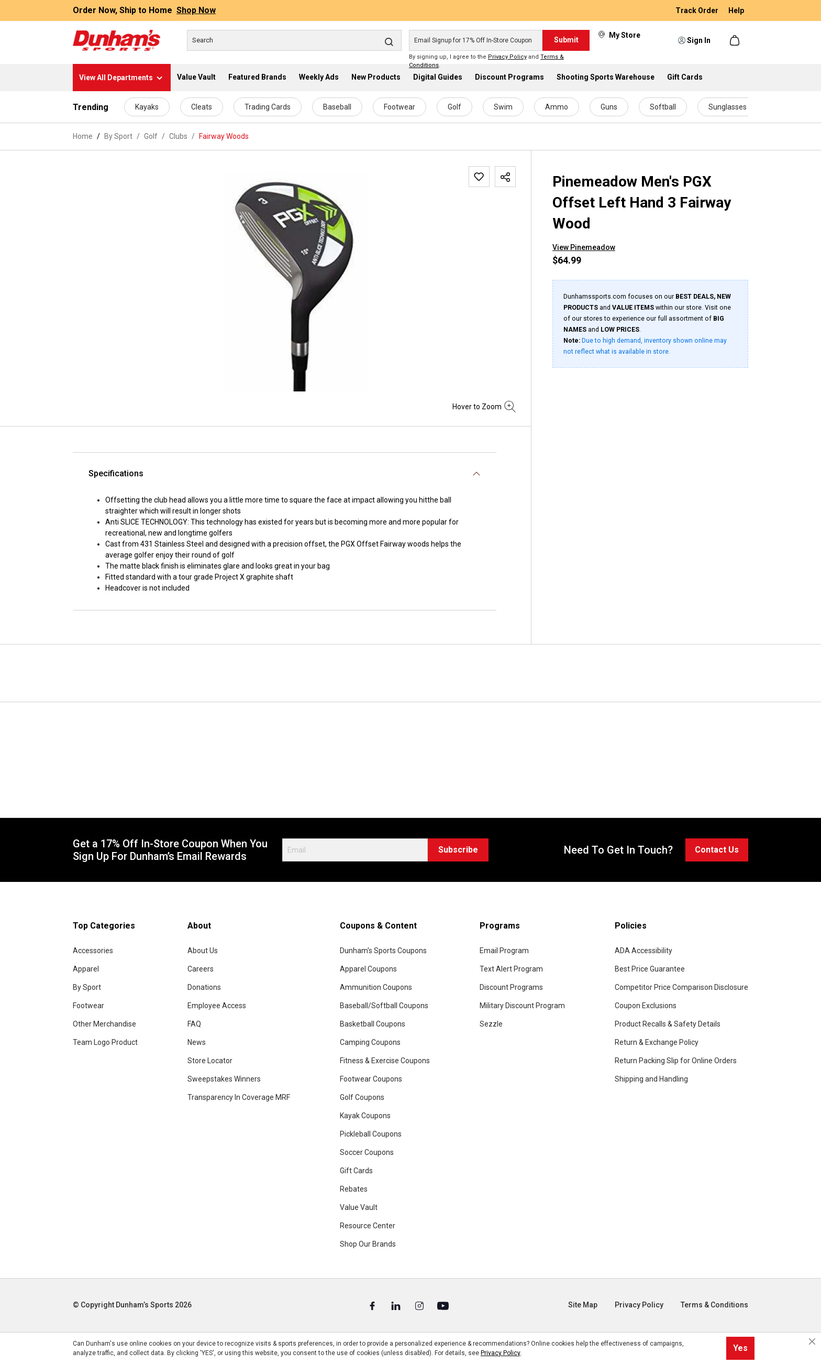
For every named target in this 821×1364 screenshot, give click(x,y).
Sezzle (491, 1024)
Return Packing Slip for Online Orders (676, 1060)
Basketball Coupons (372, 1024)
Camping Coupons (370, 1042)
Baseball (337, 107)
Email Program (504, 950)
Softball (663, 107)
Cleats (201, 107)
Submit (566, 40)
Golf (454, 107)
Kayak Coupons (365, 1115)
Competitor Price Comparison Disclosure (681, 987)
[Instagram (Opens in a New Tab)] (420, 1305)
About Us (202, 950)
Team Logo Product (105, 1042)
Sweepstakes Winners (224, 1079)
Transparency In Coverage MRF (238, 1097)
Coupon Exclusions (645, 1005)
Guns (609, 107)
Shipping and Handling (651, 1079)
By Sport (87, 987)
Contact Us (717, 850)
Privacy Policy (507, 56)
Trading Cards (268, 107)
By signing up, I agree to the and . (486, 61)
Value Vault (359, 1207)
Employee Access (216, 1005)
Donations (204, 987)
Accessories (93, 950)
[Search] (294, 40)
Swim (503, 107)
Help (736, 10)
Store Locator (209, 1060)
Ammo (556, 107)
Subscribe (458, 850)
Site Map (582, 1305)
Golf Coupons (362, 1097)
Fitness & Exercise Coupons (385, 1060)
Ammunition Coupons (376, 987)
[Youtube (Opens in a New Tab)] (443, 1305)
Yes (740, 1348)
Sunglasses (727, 107)
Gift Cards (356, 1170)
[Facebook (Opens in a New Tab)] (373, 1305)
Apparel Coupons (368, 969)
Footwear (399, 107)
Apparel (86, 969)
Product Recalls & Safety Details (667, 1024)
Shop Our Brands (368, 1244)
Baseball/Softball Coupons (384, 1005)
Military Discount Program (522, 1005)
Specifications (115, 473)
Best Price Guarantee (650, 969)
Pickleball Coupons (371, 1134)
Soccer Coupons (367, 1152)
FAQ (194, 1024)
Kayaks (147, 107)
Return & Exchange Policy (656, 1042)
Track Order (697, 10)
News (196, 1042)
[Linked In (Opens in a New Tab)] (396, 1305)
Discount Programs (511, 987)
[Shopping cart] (735, 40)
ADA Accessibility (643, 950)
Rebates (354, 1189)
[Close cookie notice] (812, 1341)
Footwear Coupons (371, 1079)
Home (83, 136)
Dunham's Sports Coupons (383, 950)
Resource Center (367, 1225)
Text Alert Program (511, 969)
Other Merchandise (104, 1024)
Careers (200, 969)
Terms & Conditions (714, 1305)
